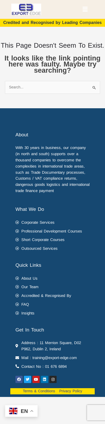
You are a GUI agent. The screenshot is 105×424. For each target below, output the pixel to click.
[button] (85, 9)
